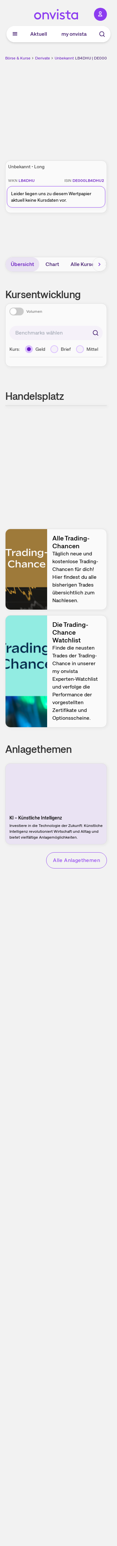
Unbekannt (64, 58)
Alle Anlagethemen (76, 860)
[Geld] (35, 349)
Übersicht (22, 264)
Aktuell (38, 34)
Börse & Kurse (18, 58)
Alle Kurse (82, 264)
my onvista (74, 34)
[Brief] (60, 349)
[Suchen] (95, 332)
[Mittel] (87, 349)
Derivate (42, 58)
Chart (52, 264)
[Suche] (102, 34)
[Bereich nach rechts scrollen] (99, 264)
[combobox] (56, 333)
